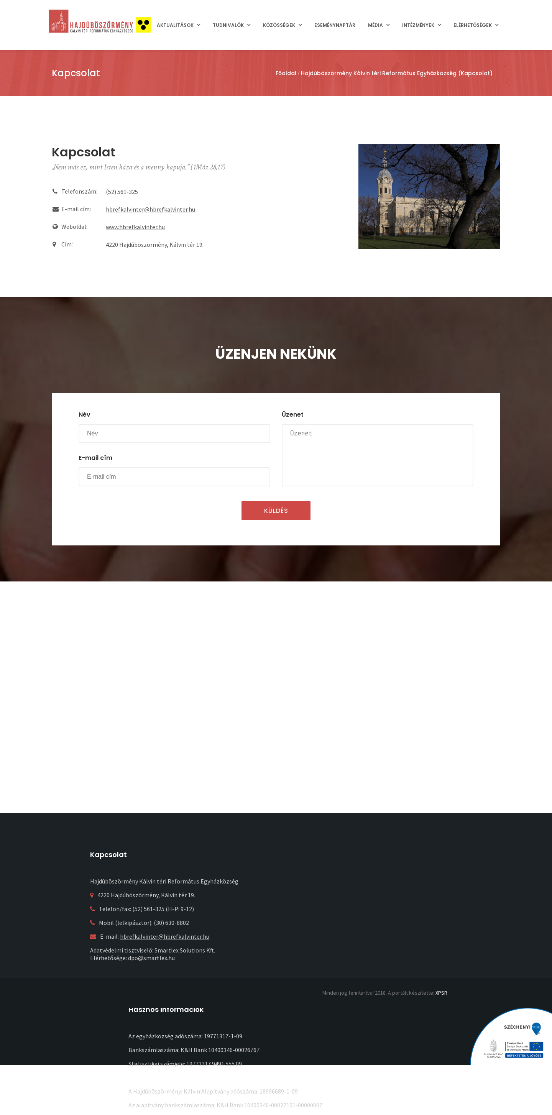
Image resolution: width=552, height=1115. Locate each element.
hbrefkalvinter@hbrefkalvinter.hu (150, 209)
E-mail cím (95, 457)
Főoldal (286, 73)
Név (84, 414)
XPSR (441, 992)
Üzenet (293, 414)
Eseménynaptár (334, 25)
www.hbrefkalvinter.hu (135, 227)
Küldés (276, 510)
